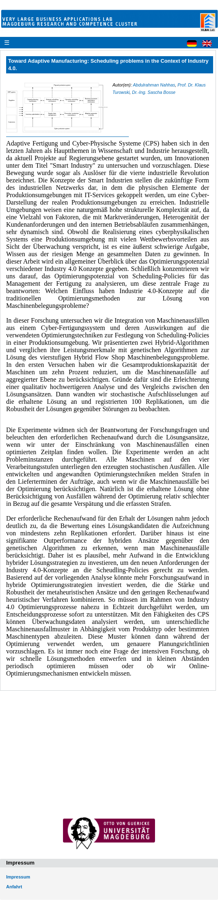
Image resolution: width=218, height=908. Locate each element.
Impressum (18, 876)
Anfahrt (14, 886)
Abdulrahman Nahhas (154, 84)
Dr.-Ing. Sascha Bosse (153, 92)
